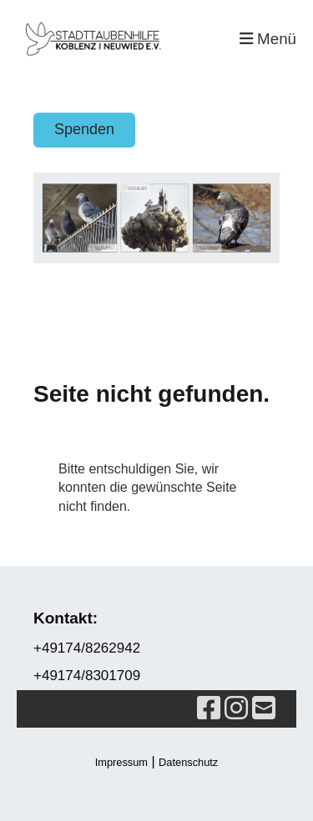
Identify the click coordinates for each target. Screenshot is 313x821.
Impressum (121, 762)
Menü (268, 39)
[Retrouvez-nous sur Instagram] (236, 708)
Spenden (84, 129)
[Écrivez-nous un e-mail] (263, 708)
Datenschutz (188, 762)
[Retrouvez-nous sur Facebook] (208, 708)
